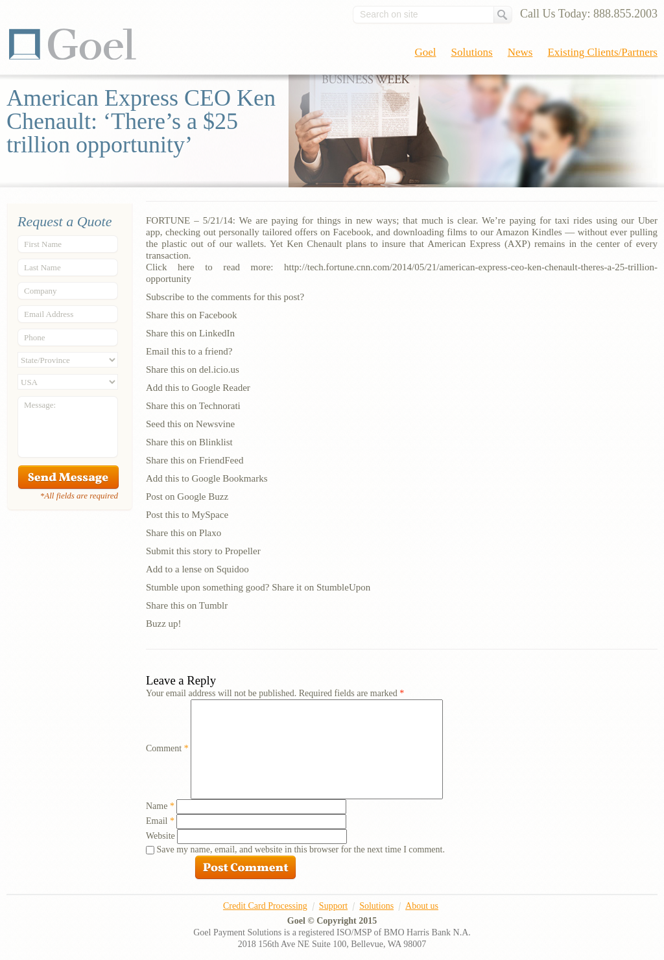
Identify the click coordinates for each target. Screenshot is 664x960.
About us (421, 906)
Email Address (48, 314)
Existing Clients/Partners (602, 52)
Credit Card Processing (265, 906)
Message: (40, 405)
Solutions (472, 52)
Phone (34, 337)
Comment (167, 748)
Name (160, 806)
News (520, 52)
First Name (43, 244)
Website (160, 836)
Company (40, 291)
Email (160, 821)
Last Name (42, 267)
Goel (72, 44)
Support (333, 906)
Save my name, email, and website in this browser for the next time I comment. (301, 849)
